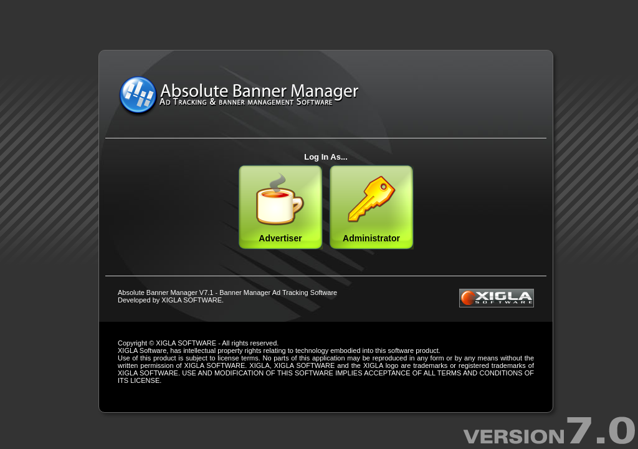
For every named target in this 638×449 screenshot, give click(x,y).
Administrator (371, 207)
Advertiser (280, 207)
